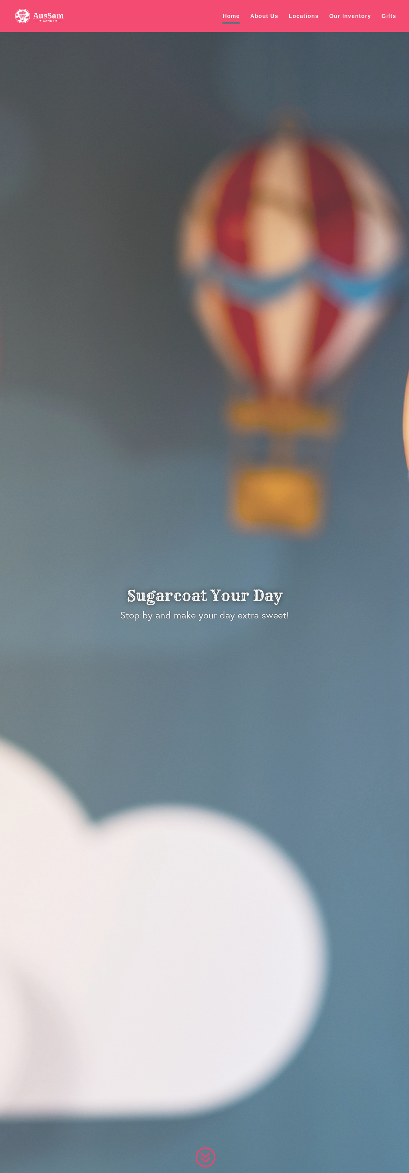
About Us (264, 16)
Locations (304, 16)
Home (231, 16)
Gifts (388, 16)
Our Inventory (350, 16)
